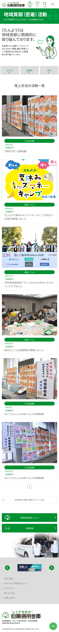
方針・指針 (8, 578)
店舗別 (29, 70)
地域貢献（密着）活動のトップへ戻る (29, 499)
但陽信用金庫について (29, 517)
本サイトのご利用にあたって (15, 583)
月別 (49, 70)
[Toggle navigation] (53, 4)
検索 (44, 4)
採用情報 (29, 528)
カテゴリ (9, 70)
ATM (37, 4)
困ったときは (9, 593)
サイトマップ (9, 588)
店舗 (30, 4)
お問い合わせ (9, 597)
